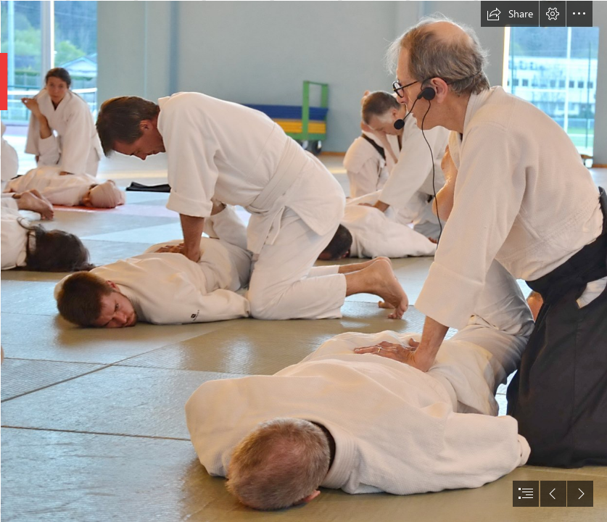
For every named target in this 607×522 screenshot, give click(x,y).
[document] (303, 261)
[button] (510, 14)
